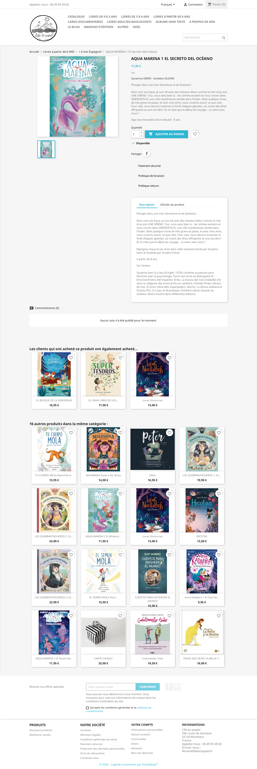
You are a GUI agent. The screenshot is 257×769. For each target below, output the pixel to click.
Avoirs (134, 743)
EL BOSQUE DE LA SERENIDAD (54, 400)
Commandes (138, 739)
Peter (153, 475)
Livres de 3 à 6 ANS (135, 17)
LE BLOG (74, 27)
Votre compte (142, 725)
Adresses (136, 748)
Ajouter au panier (166, 134)
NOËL (137, 27)
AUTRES (123, 27)
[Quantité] (135, 134)
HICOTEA (201, 536)
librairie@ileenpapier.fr (197, 751)
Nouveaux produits (40, 730)
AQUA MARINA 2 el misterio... (103, 536)
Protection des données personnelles (102, 748)
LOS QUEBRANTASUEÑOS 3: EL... (54, 536)
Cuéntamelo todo (152, 658)
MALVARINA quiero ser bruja (103, 475)
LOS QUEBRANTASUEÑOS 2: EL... (54, 597)
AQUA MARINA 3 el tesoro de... (54, 658)
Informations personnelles (147, 729)
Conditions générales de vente (98, 739)
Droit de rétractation (92, 753)
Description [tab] (147, 204)
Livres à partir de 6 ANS (171, 17)
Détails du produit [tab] (172, 204)
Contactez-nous (89, 758)
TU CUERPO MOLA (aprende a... (54, 475)
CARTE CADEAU (103, 658)
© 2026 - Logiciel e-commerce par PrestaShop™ (128, 764)
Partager (146, 153)
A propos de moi (202, 22)
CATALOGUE (76, 17)
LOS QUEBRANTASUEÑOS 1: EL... (202, 475)
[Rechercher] (205, 37)
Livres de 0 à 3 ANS (103, 17)
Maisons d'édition (98, 27)
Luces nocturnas (153, 400)
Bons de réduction (142, 753)
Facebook (169, 686)
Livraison (85, 730)
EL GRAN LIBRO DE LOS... (103, 400)
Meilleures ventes (40, 734)
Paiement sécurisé (91, 744)
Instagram (176, 686)
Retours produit (140, 734)
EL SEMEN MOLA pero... (103, 597)
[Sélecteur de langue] (168, 5)
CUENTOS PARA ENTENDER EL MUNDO (152, 599)
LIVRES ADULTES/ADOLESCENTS (129, 22)
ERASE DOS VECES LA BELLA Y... (201, 658)
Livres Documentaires (85, 22)
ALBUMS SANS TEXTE (170, 22)
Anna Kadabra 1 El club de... (202, 597)
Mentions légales (90, 734)
